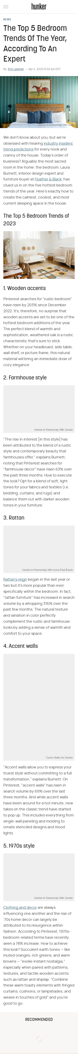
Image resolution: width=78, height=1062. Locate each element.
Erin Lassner (16, 69)
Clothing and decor (20, 908)
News (7, 19)
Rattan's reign (15, 580)
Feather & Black (48, 179)
